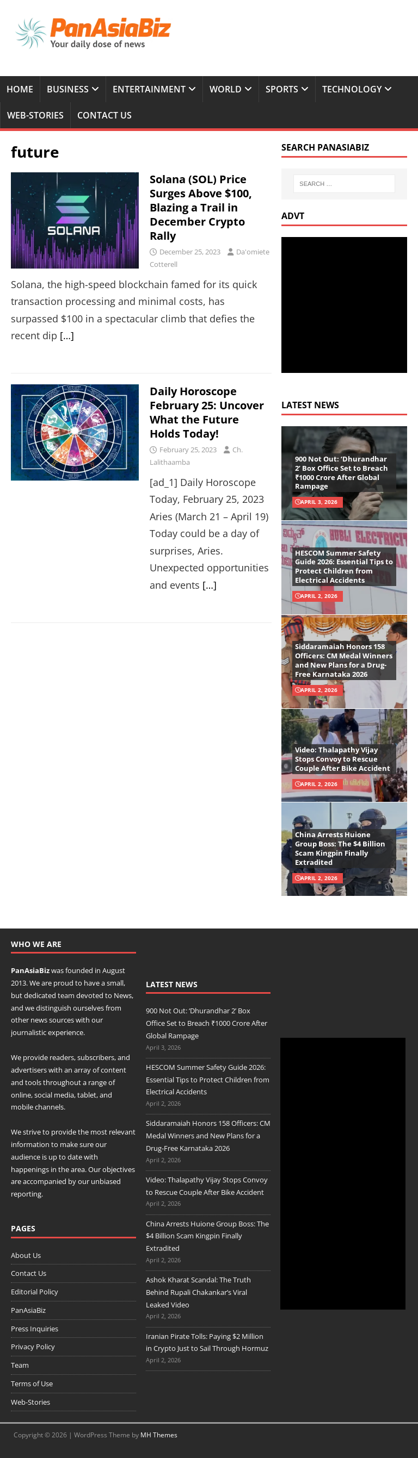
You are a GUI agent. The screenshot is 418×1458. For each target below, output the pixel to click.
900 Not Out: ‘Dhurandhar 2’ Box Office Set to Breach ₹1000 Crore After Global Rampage (341, 472)
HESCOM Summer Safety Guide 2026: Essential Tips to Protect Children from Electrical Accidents (344, 566)
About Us (26, 1255)
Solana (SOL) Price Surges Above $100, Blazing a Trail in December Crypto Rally (201, 207)
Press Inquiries (34, 1329)
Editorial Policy (34, 1292)
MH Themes (158, 1435)
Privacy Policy (33, 1346)
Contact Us (104, 115)
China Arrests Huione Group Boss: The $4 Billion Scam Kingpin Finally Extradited (340, 848)
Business (68, 89)
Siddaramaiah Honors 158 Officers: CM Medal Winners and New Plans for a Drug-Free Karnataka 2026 (343, 660)
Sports (282, 89)
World (226, 89)
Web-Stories (35, 115)
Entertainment (149, 89)
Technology (352, 89)
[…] (67, 335)
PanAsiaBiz (30, 970)
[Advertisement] (349, 305)
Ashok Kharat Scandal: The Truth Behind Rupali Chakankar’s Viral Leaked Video (198, 1292)
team (66, 995)
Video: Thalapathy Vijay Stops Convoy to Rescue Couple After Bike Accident (342, 759)
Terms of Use (32, 1383)
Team (20, 1365)
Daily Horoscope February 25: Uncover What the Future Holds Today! (207, 412)
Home (20, 89)
